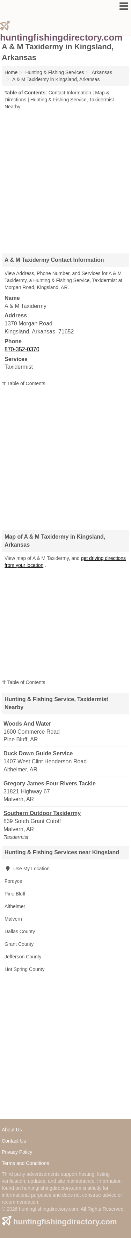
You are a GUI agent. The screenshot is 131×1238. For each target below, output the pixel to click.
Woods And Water (27, 724)
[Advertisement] (65, 179)
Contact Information (70, 92)
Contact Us (14, 1141)
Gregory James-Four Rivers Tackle (49, 783)
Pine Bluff (15, 894)
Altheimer (15, 906)
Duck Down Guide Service (38, 753)
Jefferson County (23, 956)
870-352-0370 (22, 349)
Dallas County (20, 931)
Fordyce (13, 881)
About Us (12, 1129)
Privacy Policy (17, 1152)
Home (11, 72)
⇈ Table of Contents (23, 383)
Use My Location (27, 868)
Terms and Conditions (25, 1163)
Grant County (19, 944)
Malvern (13, 919)
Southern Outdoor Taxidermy (42, 813)
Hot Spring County (24, 969)
